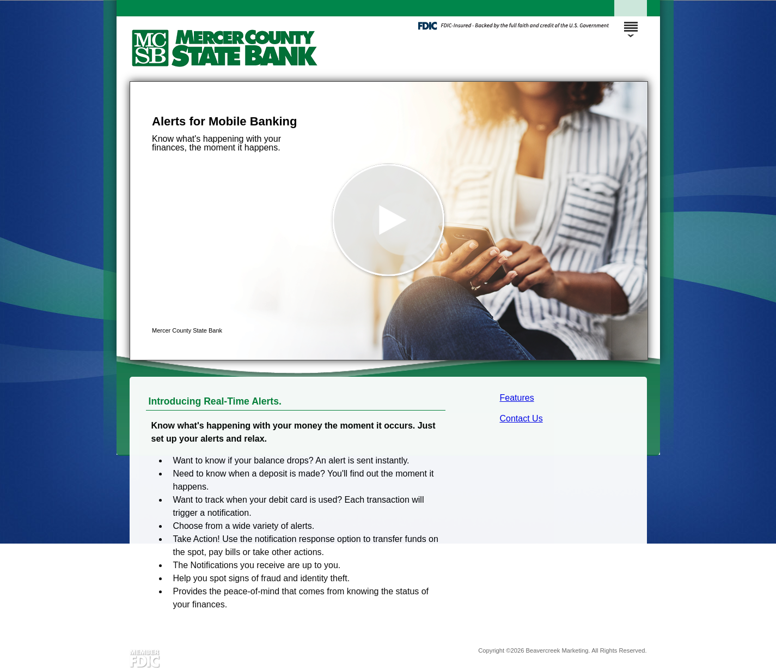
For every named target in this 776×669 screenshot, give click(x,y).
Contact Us (521, 418)
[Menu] (630, 22)
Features (517, 397)
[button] (388, 221)
